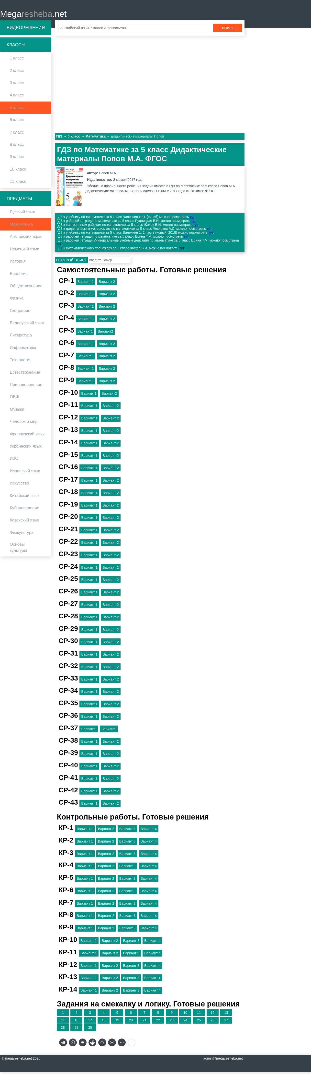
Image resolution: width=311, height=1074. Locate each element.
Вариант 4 (149, 831)
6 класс (17, 122)
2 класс (17, 72)
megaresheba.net (18, 1060)
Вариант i (88, 731)
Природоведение (26, 386)
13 (226, 1015)
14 (63, 1022)
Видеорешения (26, 29)
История (18, 263)
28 (63, 1030)
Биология (19, 276)
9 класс (17, 159)
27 (226, 1022)
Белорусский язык (27, 325)
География (20, 313)
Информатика (23, 349)
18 (104, 1022)
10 (185, 1015)
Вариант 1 (86, 284)
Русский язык (22, 214)
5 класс (17, 109)
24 (185, 1022)
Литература (21, 337)
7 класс (17, 134)
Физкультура (21, 534)
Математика (21, 226)
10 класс (18, 171)
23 (172, 1022)
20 (131, 1022)
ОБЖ (15, 399)
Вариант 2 (107, 284)
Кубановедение (24, 510)
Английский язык (26, 239)
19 (117, 1022)
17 (90, 1022)
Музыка (17, 411)
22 (158, 1022)
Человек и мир (24, 423)
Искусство (19, 485)
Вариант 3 (127, 831)
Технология (21, 362)
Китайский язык (24, 498)
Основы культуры (18, 549)
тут (192, 219)
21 (144, 1022)
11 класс (18, 183)
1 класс (17, 60)
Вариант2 (105, 333)
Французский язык (27, 436)
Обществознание (26, 288)
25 (199, 1022)
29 (76, 1030)
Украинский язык (26, 448)
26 (212, 1022)
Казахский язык (24, 522)
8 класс (17, 146)
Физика (16, 300)
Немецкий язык (24, 251)
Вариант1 (85, 333)
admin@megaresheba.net (223, 1060)
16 (76, 1022)
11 (199, 1015)
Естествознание (25, 374)
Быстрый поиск (71, 262)
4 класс (17, 97)
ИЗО (14, 461)
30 (90, 1030)
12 (212, 1015)
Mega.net (33, 15)
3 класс (17, 85)
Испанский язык (25, 473)
